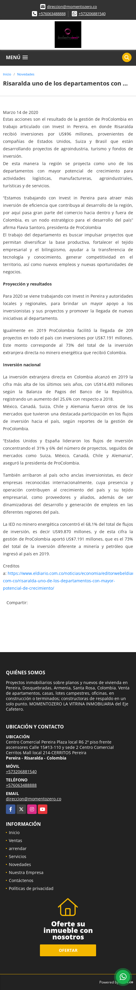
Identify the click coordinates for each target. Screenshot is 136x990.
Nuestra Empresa (26, 872)
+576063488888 (52, 13)
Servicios (17, 856)
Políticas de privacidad (31, 888)
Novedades (25, 74)
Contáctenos (21, 880)
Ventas (15, 840)
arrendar (18, 848)
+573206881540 (92, 13)
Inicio (7, 74)
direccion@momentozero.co (72, 6)
